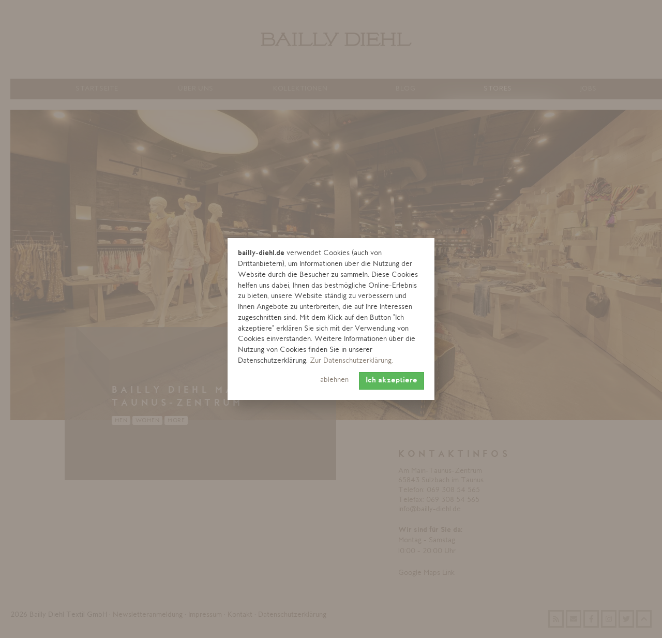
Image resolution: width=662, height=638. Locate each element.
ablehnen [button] (334, 380)
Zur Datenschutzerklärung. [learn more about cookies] (351, 361)
